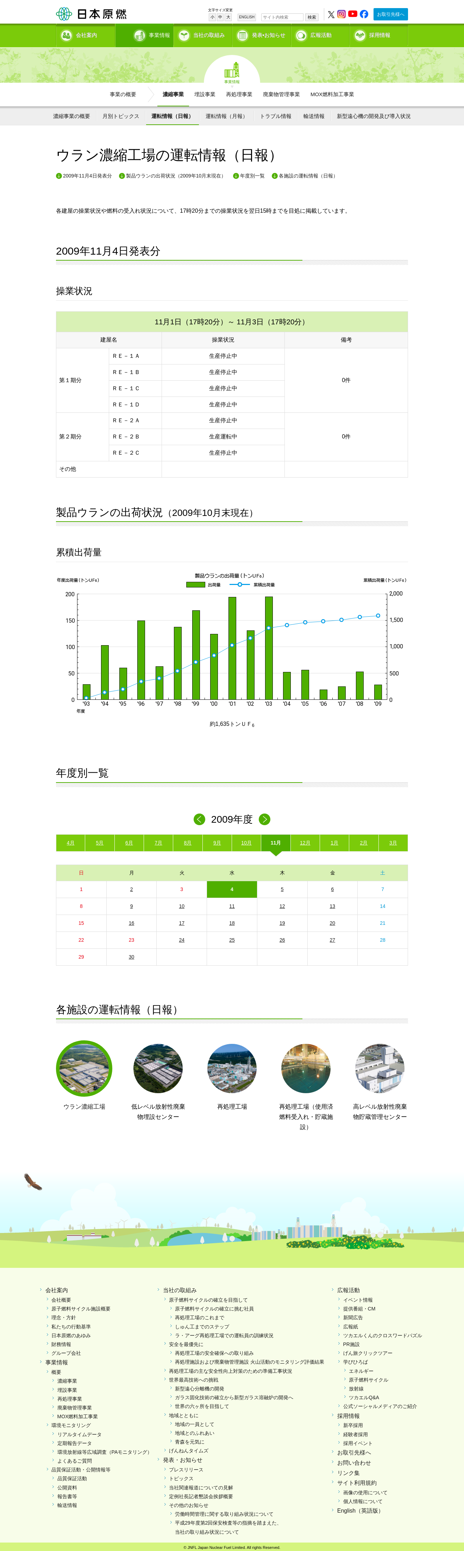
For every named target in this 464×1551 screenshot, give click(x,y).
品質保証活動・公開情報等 (81, 1467)
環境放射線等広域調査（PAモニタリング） (104, 1449)
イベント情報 (358, 1297)
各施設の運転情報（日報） (308, 173)
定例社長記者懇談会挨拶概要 (201, 1494)
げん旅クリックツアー (368, 1350)
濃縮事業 (173, 92)
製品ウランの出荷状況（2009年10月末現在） (176, 173)
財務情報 (61, 1342)
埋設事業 (204, 92)
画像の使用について (365, 1490)
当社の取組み (209, 34)
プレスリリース (186, 1467)
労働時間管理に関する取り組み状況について (224, 1511)
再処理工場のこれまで (199, 1315)
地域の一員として (194, 1422)
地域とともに (184, 1413)
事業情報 (145, 34)
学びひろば (355, 1360)
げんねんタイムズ (188, 1448)
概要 (56, 1369)
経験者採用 (355, 1432)
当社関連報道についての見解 (201, 1485)
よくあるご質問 (74, 1458)
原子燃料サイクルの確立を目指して (208, 1297)
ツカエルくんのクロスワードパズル (382, 1333)
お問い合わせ (354, 1460)
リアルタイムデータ (79, 1432)
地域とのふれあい (194, 1430)
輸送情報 (314, 114)
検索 (312, 17)
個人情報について (363, 1499)
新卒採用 (353, 1423)
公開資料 (67, 1485)
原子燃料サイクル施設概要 (81, 1306)
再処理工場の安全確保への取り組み (214, 1350)
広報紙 (350, 1324)
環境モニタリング (71, 1423)
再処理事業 (239, 92)
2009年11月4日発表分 (87, 173)
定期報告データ (74, 1441)
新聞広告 (353, 1315)
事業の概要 (123, 92)
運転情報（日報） (172, 114)
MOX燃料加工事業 (332, 92)
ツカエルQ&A (364, 1395)
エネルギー (361, 1368)
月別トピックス (120, 114)
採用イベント (358, 1441)
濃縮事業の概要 (71, 114)
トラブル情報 (275, 114)
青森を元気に (190, 1439)
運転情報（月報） (227, 114)
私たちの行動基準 (71, 1324)
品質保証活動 (72, 1476)
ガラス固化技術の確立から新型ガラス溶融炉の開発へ (234, 1395)
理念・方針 (63, 1315)
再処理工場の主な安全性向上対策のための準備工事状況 (230, 1368)
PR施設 (351, 1342)
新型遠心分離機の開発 (199, 1386)
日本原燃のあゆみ (71, 1333)
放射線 (356, 1386)
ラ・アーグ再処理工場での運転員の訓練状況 (224, 1333)
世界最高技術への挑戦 (193, 1377)
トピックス (181, 1476)
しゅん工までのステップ (202, 1324)
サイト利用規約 (357, 1480)
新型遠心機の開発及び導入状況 (374, 114)
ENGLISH (247, 17)
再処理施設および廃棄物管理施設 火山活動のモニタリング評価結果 (249, 1360)
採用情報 (379, 34)
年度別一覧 (252, 173)
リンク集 (348, 1471)
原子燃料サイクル (368, 1377)
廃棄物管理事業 (281, 92)
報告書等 (67, 1494)
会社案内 (86, 34)
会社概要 (61, 1297)
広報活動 (321, 34)
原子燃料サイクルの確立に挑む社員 (214, 1306)
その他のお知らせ (188, 1503)
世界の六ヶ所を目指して (202, 1404)
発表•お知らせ (269, 34)
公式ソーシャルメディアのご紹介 (380, 1404)
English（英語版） (360, 1509)
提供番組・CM (359, 1306)
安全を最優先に (186, 1342)
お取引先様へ (391, 14)
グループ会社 (66, 1350)
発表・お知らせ (182, 1458)
